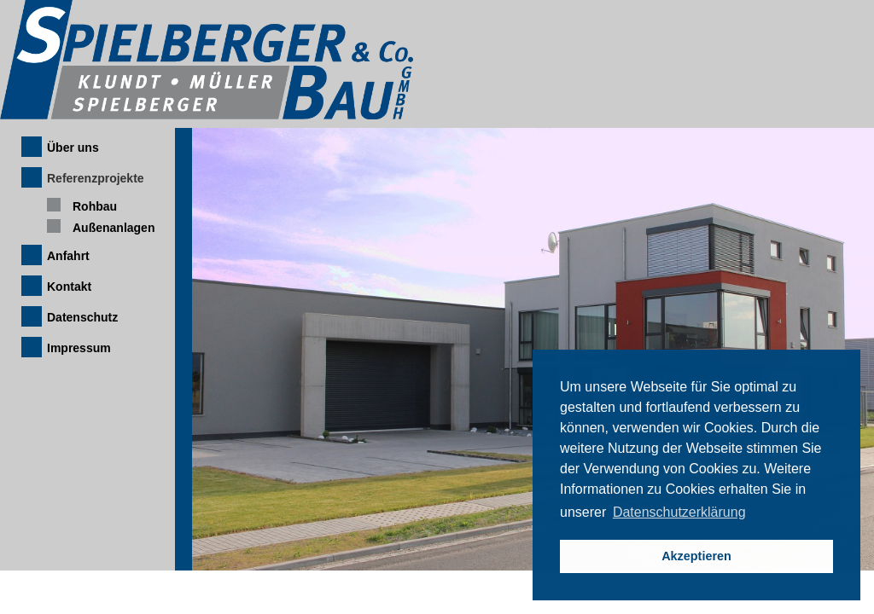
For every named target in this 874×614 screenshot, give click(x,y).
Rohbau (95, 206)
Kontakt (69, 286)
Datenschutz (82, 317)
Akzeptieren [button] (696, 556)
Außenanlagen (113, 228)
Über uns (73, 147)
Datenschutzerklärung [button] (679, 512)
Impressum (79, 348)
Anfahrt (68, 256)
